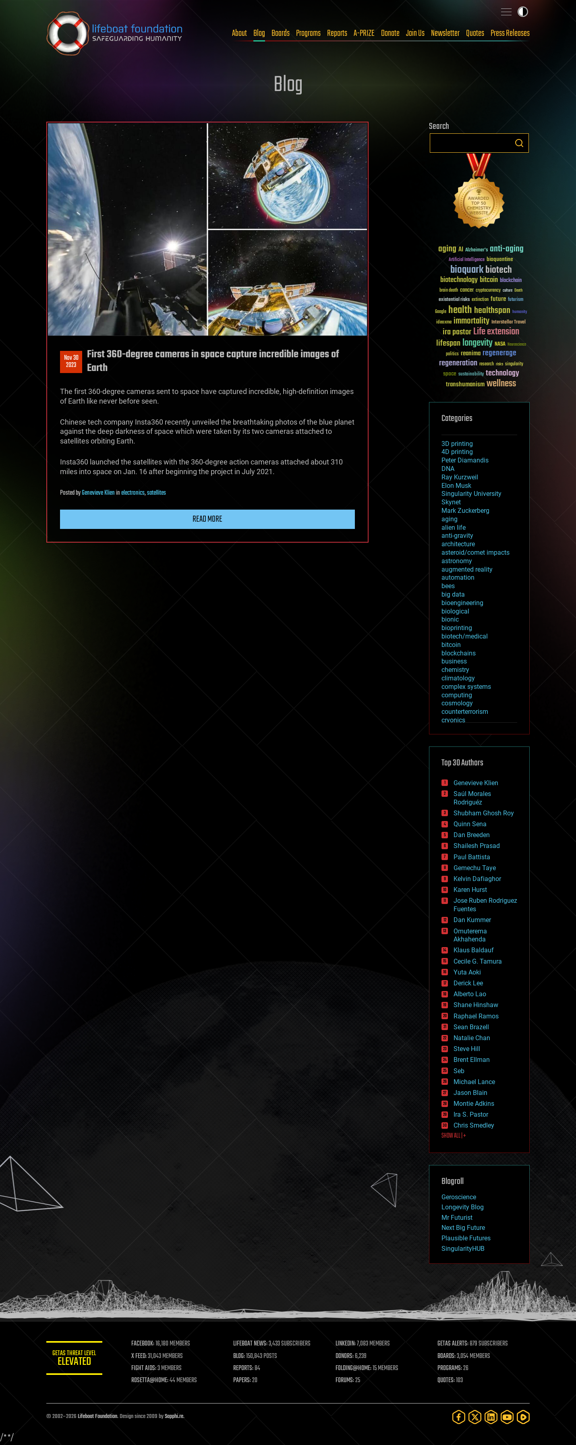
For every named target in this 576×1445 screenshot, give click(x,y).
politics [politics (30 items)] (452, 354)
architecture (458, 544)
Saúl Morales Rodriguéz (472, 798)
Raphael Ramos (476, 1016)
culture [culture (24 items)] (507, 290)
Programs (308, 33)
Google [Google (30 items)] (440, 312)
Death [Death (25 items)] (518, 290)
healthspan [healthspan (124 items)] (492, 311)
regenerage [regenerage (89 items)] (499, 353)
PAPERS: (242, 1380)
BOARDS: (447, 1356)
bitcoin (451, 645)
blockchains (458, 653)
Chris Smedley (474, 1125)
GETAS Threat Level (74, 1359)
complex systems (466, 686)
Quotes (475, 33)
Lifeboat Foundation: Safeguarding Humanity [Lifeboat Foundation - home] (114, 33)
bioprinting (456, 628)
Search (519, 143)
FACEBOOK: (143, 1344)
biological (455, 611)
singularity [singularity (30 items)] (514, 364)
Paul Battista (472, 857)
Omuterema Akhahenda (470, 935)
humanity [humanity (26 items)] (519, 312)
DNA (447, 469)
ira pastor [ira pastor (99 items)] (457, 332)
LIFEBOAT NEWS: (251, 1344)
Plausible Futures (466, 1238)
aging (449, 519)
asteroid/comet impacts (475, 552)
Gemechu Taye (475, 868)
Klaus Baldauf (474, 950)
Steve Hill (467, 1049)
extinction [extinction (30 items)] (480, 300)
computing (456, 695)
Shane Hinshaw (476, 1005)
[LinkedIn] (491, 1417)
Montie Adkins (474, 1103)
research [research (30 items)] (486, 364)
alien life (453, 527)
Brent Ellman (472, 1060)
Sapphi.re (174, 1416)
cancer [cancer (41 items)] (467, 290)
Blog (259, 33)
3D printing (457, 444)
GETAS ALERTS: (453, 1344)
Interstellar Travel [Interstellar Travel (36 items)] (508, 322)
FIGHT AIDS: (144, 1368)
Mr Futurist (456, 1217)
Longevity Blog (462, 1207)
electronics (133, 493)
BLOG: (239, 1356)
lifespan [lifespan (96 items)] (448, 343)
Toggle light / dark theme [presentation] (523, 11)
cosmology (457, 703)
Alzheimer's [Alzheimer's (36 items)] (476, 250)
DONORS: (345, 1356)
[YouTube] (507, 1417)
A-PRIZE (364, 33)
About (239, 33)
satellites (156, 493)
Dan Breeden (472, 835)
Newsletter (445, 33)
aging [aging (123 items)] (447, 249)
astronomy (456, 561)
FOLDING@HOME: (354, 1368)
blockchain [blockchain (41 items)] (511, 281)
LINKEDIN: (346, 1344)
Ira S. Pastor (471, 1114)
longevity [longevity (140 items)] (477, 343)
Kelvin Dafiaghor (477, 879)
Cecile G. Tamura (478, 961)
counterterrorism (464, 711)
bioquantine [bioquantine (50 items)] (500, 259)
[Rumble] (523, 1417)
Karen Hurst (470, 890)
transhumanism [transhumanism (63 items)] (465, 384)
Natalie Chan (472, 1038)
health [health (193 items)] (460, 310)
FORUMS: (345, 1380)
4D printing (457, 452)
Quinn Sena (470, 824)
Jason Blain (470, 1093)
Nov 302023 (71, 362)
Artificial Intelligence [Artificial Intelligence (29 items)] (467, 260)
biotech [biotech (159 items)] (498, 270)
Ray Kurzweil (459, 477)
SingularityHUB (463, 1248)
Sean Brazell (471, 1027)
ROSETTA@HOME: (150, 1380)
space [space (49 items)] (449, 373)
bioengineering (462, 603)
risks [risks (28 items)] (499, 364)
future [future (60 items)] (498, 299)
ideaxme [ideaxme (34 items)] (444, 322)
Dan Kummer (472, 920)
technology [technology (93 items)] (502, 373)
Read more (207, 519)
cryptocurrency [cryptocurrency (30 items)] (488, 290)
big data (453, 594)
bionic (450, 619)
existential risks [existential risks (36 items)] (454, 300)
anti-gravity (457, 535)
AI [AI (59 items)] (460, 250)
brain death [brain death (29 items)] (448, 290)
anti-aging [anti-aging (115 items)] (507, 249)
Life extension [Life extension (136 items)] (496, 332)
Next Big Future (463, 1227)
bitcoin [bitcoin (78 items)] (489, 280)
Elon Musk (456, 485)
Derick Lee (468, 983)
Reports (337, 33)
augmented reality (467, 569)
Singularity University (471, 494)
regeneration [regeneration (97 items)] (458, 363)
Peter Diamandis (465, 460)
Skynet (451, 502)
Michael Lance (474, 1082)
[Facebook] (458, 1417)
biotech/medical (464, 636)
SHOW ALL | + (453, 1136)
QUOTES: (446, 1380)
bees (448, 586)
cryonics (453, 720)
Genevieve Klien (98, 493)
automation (457, 577)
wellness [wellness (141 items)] (501, 384)
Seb (459, 1071)
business (454, 661)
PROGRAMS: (450, 1368)
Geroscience (458, 1197)
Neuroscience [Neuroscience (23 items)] (517, 345)
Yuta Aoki (467, 972)
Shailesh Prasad (477, 846)
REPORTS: (244, 1368)
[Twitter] (474, 1417)
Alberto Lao (470, 994)
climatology (458, 678)
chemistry (455, 670)
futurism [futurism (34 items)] (515, 300)
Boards (280, 33)
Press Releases (510, 33)
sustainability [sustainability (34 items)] (471, 374)
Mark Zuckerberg (465, 510)
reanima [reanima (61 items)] (471, 353)
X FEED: (139, 1356)
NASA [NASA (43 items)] (500, 344)
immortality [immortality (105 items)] (471, 321)
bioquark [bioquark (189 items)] (466, 270)
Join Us (415, 33)
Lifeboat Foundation (97, 1416)
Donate (390, 33)
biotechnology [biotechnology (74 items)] (459, 280)
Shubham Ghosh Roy (484, 813)
